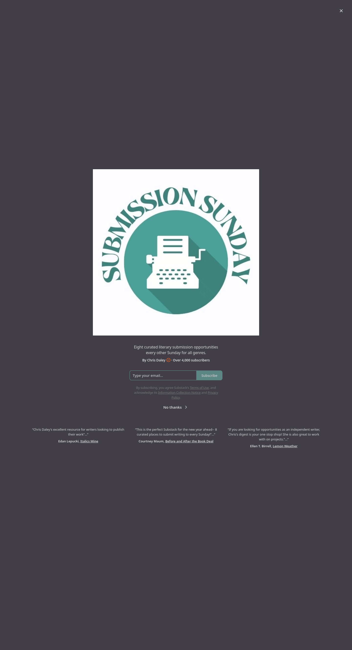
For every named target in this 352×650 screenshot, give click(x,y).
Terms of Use (199, 387)
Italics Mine (89, 441)
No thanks (175, 407)
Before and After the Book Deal (189, 441)
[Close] (341, 11)
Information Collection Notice (179, 392)
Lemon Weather (285, 446)
